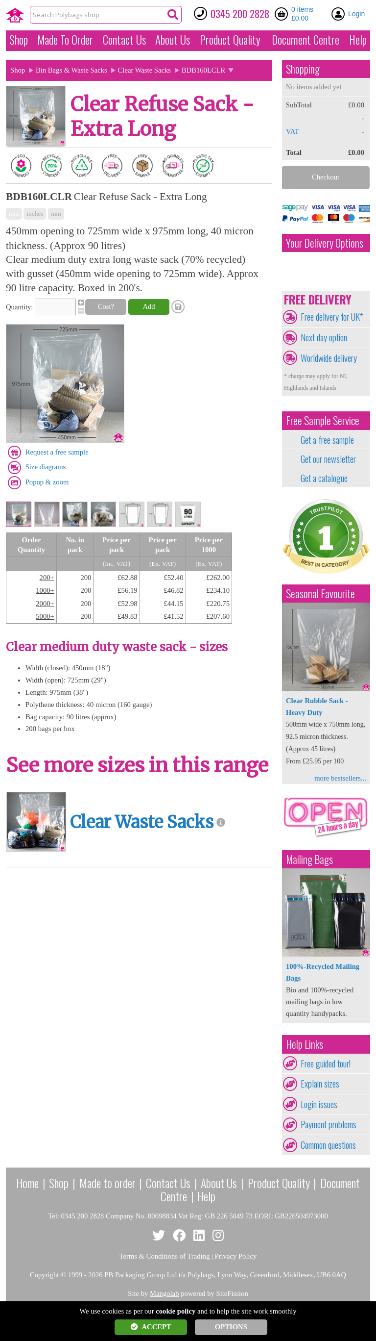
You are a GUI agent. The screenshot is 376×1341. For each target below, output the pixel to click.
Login (356, 14)
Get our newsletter (328, 459)
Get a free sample (327, 440)
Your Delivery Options (324, 243)
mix (14, 213)
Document (305, 39)
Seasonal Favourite (320, 593)
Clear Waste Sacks (144, 70)
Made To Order (65, 39)
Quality (230, 39)
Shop (18, 39)
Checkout (325, 177)
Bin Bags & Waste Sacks (71, 70)
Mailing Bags (309, 859)
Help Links (304, 1044)
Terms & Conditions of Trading (164, 1256)
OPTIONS (231, 1327)
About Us (172, 39)
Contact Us (124, 39)
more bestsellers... (340, 778)
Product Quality (279, 1182)
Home (27, 1182)
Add (148, 306)
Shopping (303, 68)
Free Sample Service (322, 420)
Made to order (107, 1182)
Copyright (44, 1275)
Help (358, 39)
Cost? (106, 306)
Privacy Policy (236, 1256)
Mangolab (164, 1293)
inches (34, 213)
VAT (292, 131)
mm (56, 213)
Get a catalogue (324, 478)
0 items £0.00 (302, 13)
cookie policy (175, 1311)
